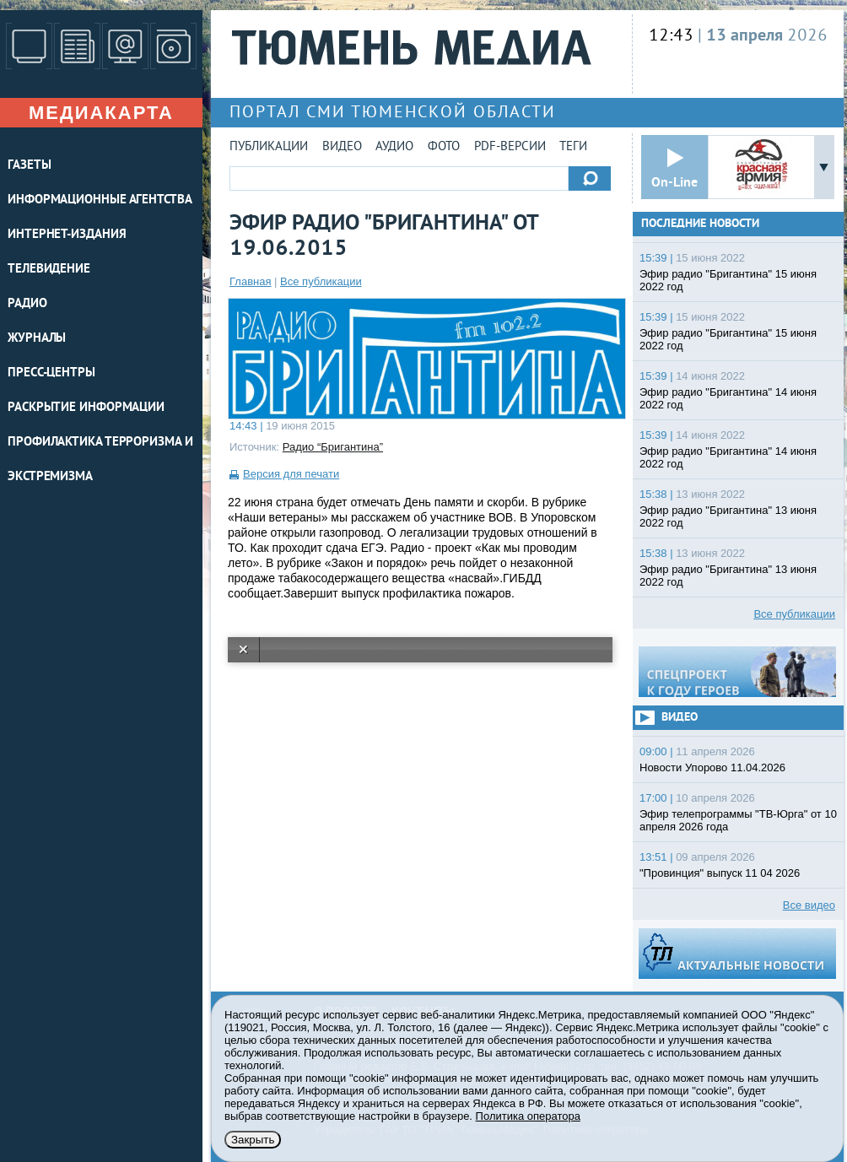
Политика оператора (528, 1116)
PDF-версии (510, 147)
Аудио (394, 147)
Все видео (809, 905)
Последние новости (700, 224)
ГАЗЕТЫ (29, 166)
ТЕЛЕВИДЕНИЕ (49, 270)
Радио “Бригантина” (333, 446)
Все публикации (321, 281)
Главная (250, 281)
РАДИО (27, 304)
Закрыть (252, 1139)
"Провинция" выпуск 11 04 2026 (719, 873)
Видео (342, 147)
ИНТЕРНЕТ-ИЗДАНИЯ (67, 235)
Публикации (268, 147)
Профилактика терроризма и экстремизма (100, 460)
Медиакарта (101, 112)
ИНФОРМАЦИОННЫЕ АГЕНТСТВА (100, 200)
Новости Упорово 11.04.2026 (712, 767)
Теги (573, 147)
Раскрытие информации (86, 408)
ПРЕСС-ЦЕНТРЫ (51, 373)
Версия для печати (291, 474)
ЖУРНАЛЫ (37, 339)
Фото (444, 147)
